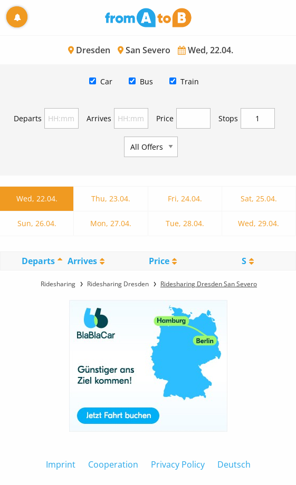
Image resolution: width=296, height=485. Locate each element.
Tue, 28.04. (185, 223)
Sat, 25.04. (259, 198)
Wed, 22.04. (37, 198)
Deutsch (234, 464)
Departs (28, 118)
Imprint (60, 464)
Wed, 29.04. (258, 223)
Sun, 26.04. (36, 223)
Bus (146, 81)
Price (165, 118)
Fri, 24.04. (185, 198)
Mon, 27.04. (110, 223)
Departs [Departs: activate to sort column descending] (38, 261)
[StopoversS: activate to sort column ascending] (247, 261)
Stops (228, 118)
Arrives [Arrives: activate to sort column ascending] (82, 261)
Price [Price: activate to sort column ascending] (159, 261)
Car (106, 81)
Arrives (99, 118)
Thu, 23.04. (110, 198)
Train (189, 81)
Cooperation (113, 464)
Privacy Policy (178, 464)
